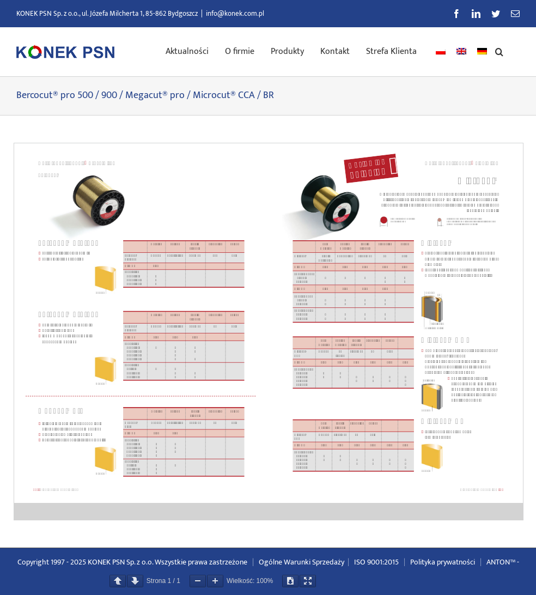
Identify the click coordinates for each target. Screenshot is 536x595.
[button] (499, 51)
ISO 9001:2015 (376, 562)
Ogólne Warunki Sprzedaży (301, 562)
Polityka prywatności (442, 562)
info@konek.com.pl (235, 14)
